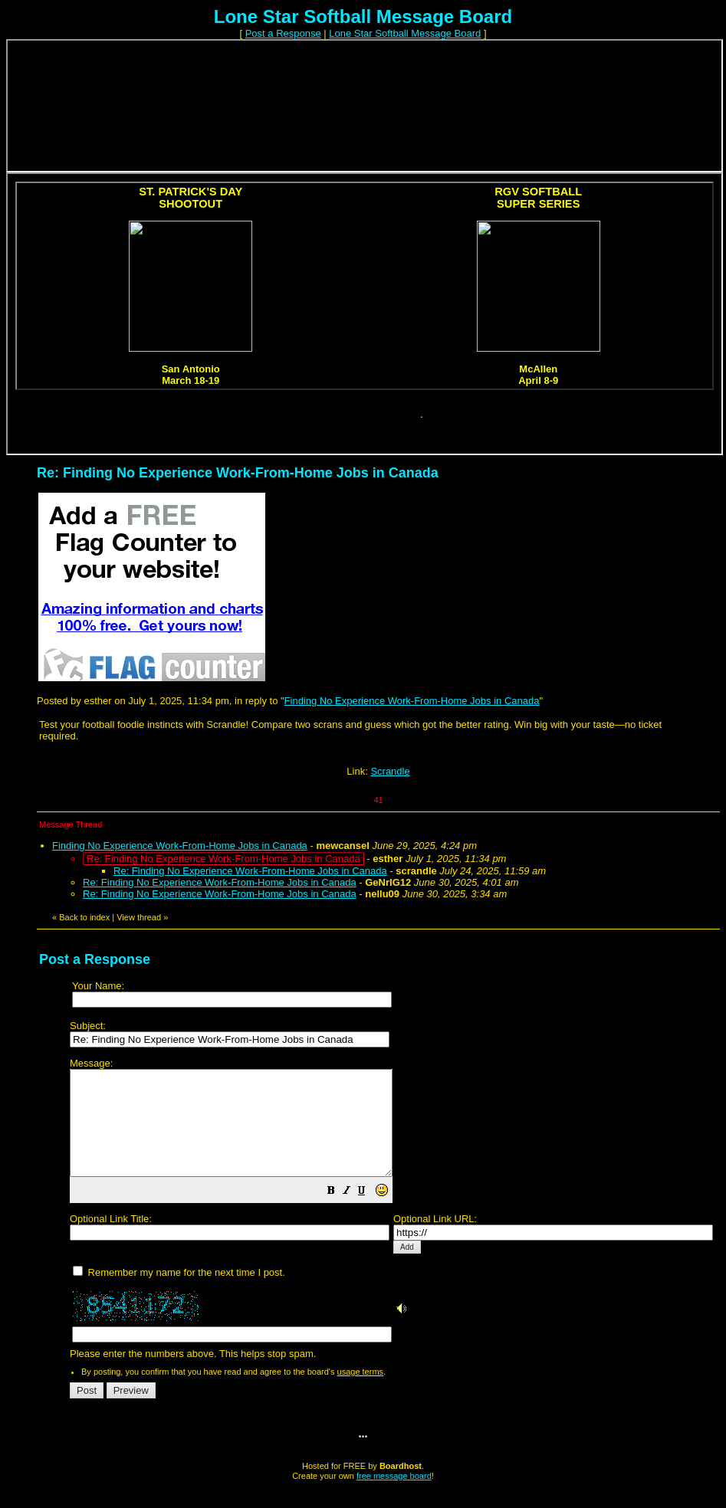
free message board (394, 1496)
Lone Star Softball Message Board (405, 33)
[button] (369, 1213)
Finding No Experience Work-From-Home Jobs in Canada (412, 700)
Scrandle (389, 771)
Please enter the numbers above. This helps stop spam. (391, 1219)
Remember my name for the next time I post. (179, 1293)
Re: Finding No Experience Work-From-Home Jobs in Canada (250, 871)
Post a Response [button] (283, 33)
